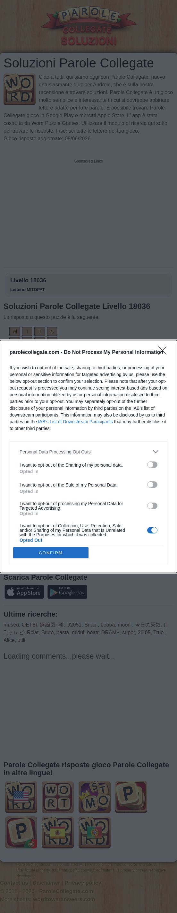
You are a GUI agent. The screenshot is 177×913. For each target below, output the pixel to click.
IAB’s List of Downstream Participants (75, 421)
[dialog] (88, 456)
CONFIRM (51, 552)
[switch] (152, 464)
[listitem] (88, 451)
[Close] (164, 353)
